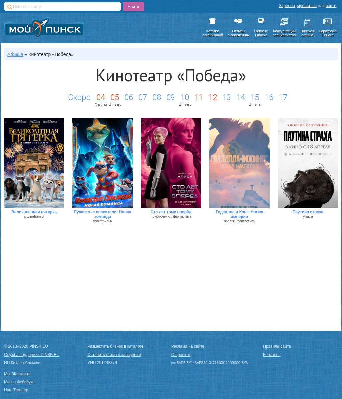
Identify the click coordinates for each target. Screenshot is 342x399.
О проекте (180, 354)
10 (184, 97)
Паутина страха (308, 212)
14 (240, 97)
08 (156, 97)
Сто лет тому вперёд (171, 212)
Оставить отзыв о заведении (114, 354)
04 (100, 97)
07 (142, 97)
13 (226, 97)
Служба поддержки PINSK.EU (31, 354)
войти (331, 5)
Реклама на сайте (188, 346)
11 (198, 97)
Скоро (79, 97)
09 (170, 97)
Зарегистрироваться (298, 5)
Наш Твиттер (16, 390)
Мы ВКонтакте (17, 374)
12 (212, 97)
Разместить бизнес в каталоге (116, 346)
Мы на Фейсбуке (19, 382)
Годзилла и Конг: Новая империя (239, 214)
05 (114, 97)
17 (283, 97)
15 (254, 97)
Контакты (271, 354)
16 (269, 97)
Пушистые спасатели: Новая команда (102, 214)
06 (128, 97)
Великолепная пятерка (34, 212)
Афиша (15, 54)
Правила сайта (277, 346)
